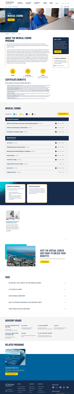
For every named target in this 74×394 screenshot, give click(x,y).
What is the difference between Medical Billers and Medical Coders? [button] (25, 302)
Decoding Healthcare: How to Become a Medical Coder (12, 222)
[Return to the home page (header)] (9, 2)
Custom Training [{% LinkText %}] (32, 388)
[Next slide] (67, 239)
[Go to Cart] (68, 3)
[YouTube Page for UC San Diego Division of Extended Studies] (67, 387)
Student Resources (41, 386)
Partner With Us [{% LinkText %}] (31, 386)
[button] (37, 123)
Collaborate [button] (31, 384)
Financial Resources (41, 392)
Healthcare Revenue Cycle (11, 373)
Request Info (19, 19)
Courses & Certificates (21, 386)
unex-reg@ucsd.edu (9, 391)
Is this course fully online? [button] (15, 289)
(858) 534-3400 (8, 389)
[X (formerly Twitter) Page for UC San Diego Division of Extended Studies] (57, 387)
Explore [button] (19, 384)
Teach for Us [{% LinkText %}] (31, 390)
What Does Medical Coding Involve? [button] (17, 296)
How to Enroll (40, 388)
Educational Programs (21, 388)
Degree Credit (20, 392)
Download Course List (63, 113)
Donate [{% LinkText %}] (30, 392)
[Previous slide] (65, 239)
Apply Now (11, 19)
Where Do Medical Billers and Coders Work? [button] (19, 309)
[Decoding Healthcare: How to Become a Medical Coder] (13, 215)
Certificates (10, 6)
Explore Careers (45, 261)
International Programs (22, 390)
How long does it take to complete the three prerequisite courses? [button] (25, 283)
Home (6, 6)
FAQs (19, 33)
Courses (13, 33)
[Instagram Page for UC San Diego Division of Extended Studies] (60, 387)
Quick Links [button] (40, 384)
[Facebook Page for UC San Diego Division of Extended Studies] (53, 387)
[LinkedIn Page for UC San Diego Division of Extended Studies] (64, 387)
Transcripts (40, 390)
